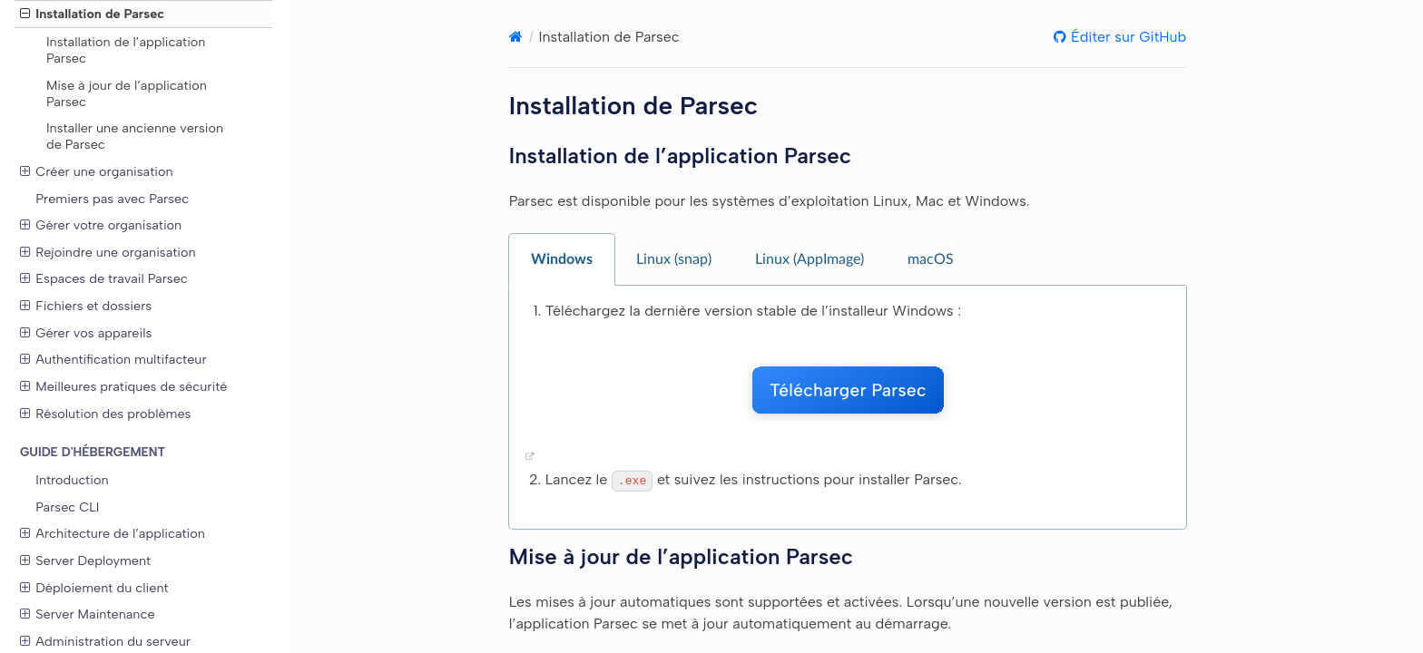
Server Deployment (85, 560)
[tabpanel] (847, 408)
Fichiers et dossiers (86, 305)
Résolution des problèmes (105, 413)
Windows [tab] (562, 259)
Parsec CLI (67, 507)
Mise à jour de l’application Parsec (126, 93)
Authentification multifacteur (113, 359)
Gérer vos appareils (86, 333)
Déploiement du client (94, 588)
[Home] (516, 36)
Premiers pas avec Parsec (112, 198)
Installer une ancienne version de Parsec (134, 136)
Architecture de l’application (112, 533)
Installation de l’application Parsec (126, 50)
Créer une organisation (96, 171)
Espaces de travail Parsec (104, 278)
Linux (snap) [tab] (674, 259)
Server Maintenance (87, 614)
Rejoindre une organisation (108, 252)
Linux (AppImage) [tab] (809, 259)
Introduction (71, 480)
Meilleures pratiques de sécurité (123, 386)
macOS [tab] (931, 259)
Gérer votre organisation (101, 225)
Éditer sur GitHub (1126, 36)
